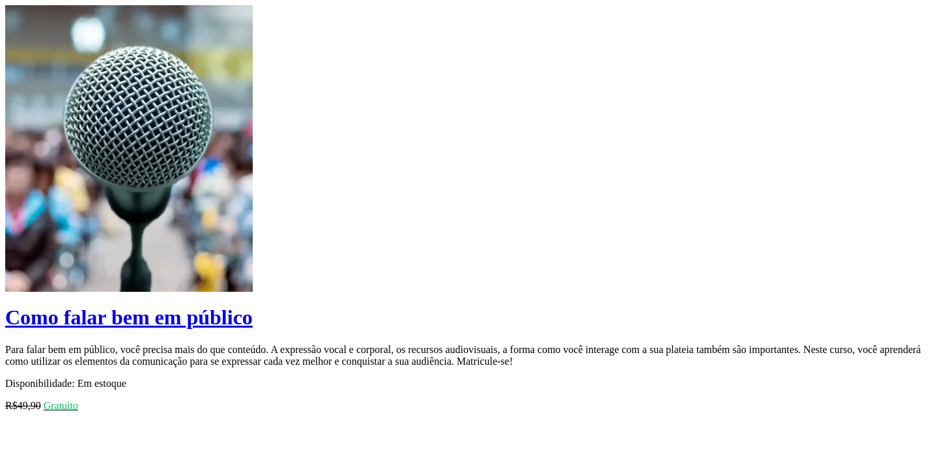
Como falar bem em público (129, 317)
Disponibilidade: (40, 383)
